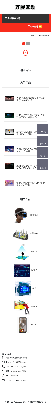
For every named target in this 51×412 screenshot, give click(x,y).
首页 (32, 36)
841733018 (14, 376)
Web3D (33, 325)
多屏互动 (34, 270)
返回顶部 (43, 168)
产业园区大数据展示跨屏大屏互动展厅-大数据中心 (30, 116)
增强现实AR (34, 233)
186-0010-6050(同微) (18, 371)
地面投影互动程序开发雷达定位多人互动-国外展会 (30, 167)
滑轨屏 (33, 288)
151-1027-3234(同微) (18, 367)
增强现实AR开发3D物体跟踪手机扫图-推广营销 (31, 133)
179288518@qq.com (19, 362)
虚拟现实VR (34, 215)
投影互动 (34, 252)
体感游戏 (34, 306)
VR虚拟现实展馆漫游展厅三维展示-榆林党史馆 (30, 99)
